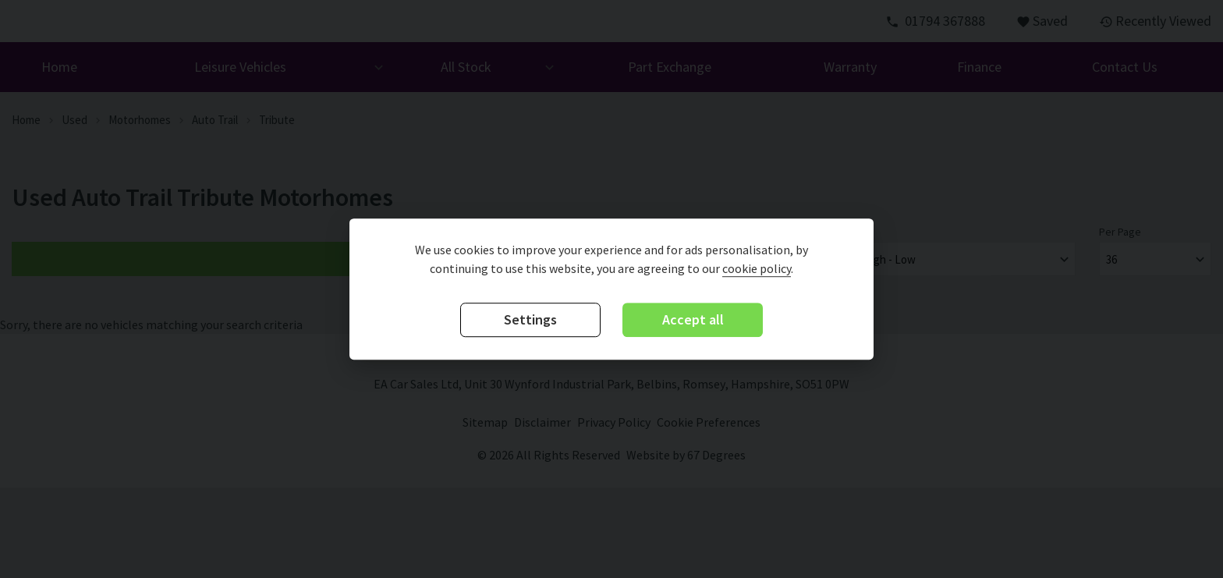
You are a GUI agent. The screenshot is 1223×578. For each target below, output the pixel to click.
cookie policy (756, 269)
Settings (530, 320)
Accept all (693, 320)
